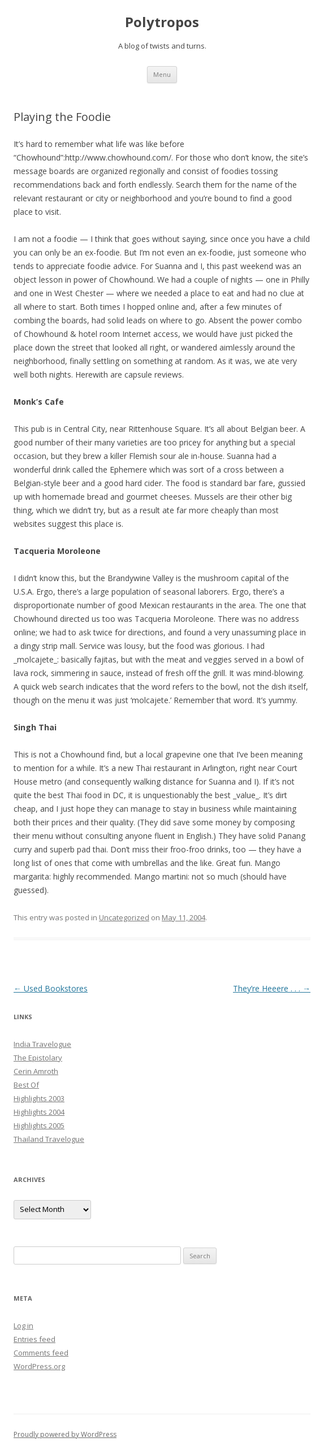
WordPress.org (39, 1366)
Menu (162, 74)
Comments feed (41, 1353)
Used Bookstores (51, 988)
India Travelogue (42, 1044)
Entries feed (34, 1339)
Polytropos (162, 22)
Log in (23, 1325)
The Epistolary (38, 1058)
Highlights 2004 (39, 1112)
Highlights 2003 (39, 1098)
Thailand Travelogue (49, 1139)
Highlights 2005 (39, 1125)
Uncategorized (124, 917)
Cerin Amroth (36, 1071)
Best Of (26, 1085)
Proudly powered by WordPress (65, 1434)
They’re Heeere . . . (271, 988)
